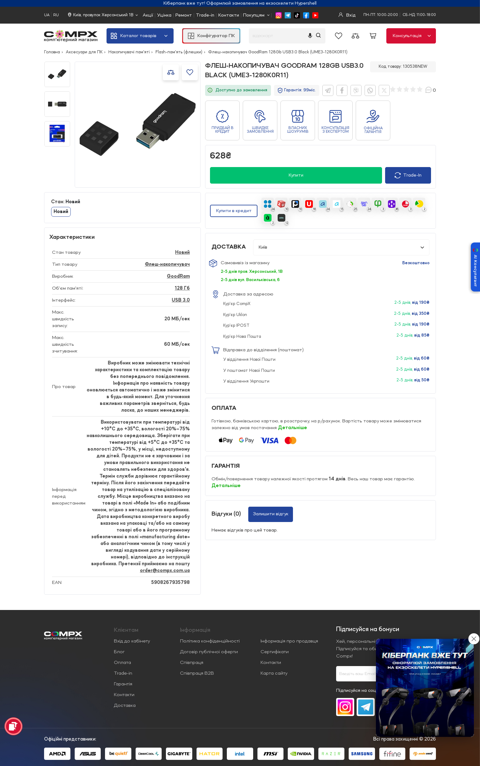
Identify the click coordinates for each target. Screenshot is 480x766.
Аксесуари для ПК (84, 52)
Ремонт (183, 15)
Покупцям (253, 15)
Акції (148, 15)
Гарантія (123, 684)
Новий (61, 211)
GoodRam (178, 276)
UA (47, 15)
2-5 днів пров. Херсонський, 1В (252, 271)
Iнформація (195, 630)
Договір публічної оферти (209, 652)
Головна (52, 52)
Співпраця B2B (197, 673)
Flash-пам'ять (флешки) (179, 52)
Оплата (122, 662)
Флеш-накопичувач (167, 264)
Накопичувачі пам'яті (129, 52)
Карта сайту (274, 673)
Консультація (412, 35)
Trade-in (205, 15)
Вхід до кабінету (132, 641)
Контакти (228, 15)
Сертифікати (275, 652)
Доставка (125, 705)
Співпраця (191, 662)
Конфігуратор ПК (211, 36)
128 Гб (182, 288)
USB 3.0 (181, 300)
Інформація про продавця (289, 641)
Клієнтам (126, 630)
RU (56, 15)
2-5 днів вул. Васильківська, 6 (250, 280)
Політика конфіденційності (210, 641)
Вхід (347, 15)
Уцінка (164, 15)
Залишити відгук (270, 514)
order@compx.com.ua (165, 570)
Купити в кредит (234, 210)
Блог (119, 652)
